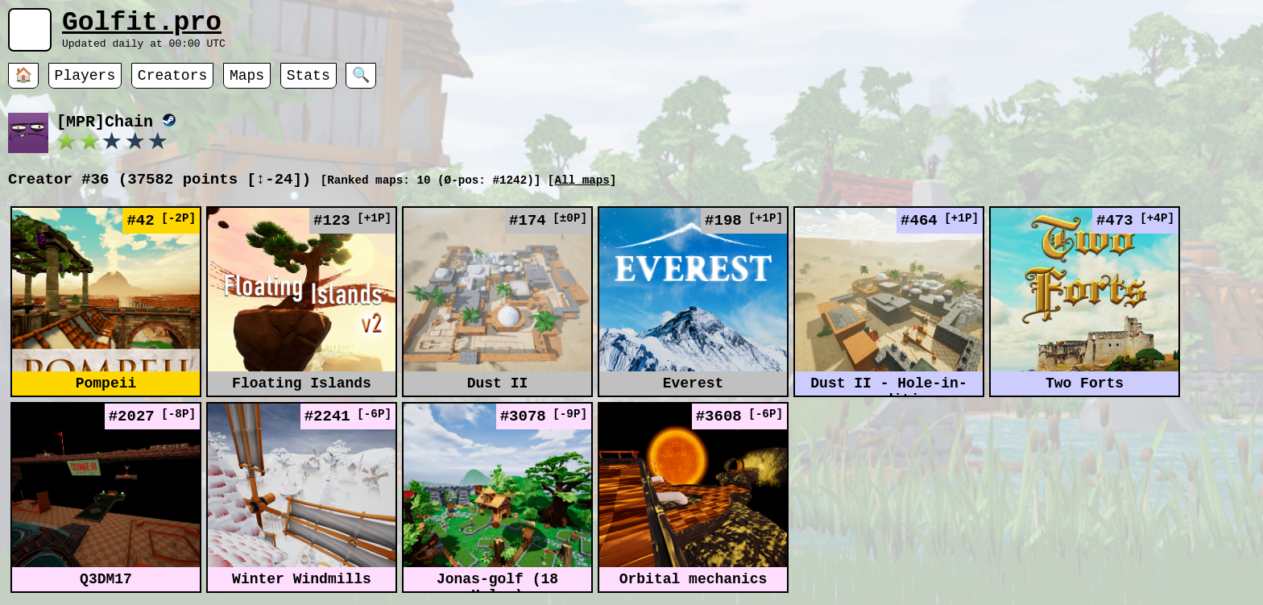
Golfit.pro (142, 26)
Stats (308, 84)
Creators (172, 84)
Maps (247, 84)
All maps (581, 191)
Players (85, 84)
